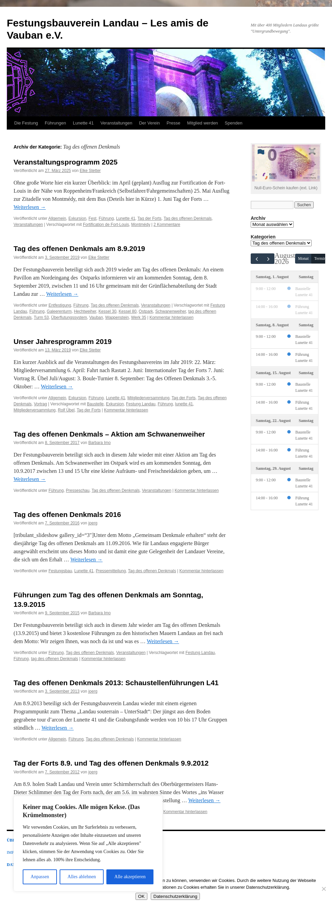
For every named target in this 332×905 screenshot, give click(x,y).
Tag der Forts (150, 218)
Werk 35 (138, 317)
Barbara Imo (99, 442)
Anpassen (39, 876)
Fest (92, 218)
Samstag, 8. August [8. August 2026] (272, 324)
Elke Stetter (90, 170)
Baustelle (95, 404)
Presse (173, 123)
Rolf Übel (66, 410)
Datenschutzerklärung (175, 896)
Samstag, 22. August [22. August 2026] (273, 420)
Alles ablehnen (81, 876)
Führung (106, 218)
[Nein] (323, 888)
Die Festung (26, 123)
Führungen (55, 123)
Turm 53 (41, 317)
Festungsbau (60, 571)
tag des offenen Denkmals (54, 658)
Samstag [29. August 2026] (306, 468)
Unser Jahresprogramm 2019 (62, 341)
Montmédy (140, 224)
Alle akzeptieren (130, 876)
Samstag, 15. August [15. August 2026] (273, 372)
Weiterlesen (30, 207)
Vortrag (40, 404)
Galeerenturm (59, 311)
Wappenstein (117, 317)
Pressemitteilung (111, 571)
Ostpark (146, 311)
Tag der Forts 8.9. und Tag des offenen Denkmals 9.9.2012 (111, 763)
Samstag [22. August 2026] (306, 420)
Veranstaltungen (116, 123)
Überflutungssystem (69, 317)
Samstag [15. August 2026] (306, 372)
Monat (303, 258)
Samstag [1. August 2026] (306, 276)
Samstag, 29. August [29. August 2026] (273, 468)
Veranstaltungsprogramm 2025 (66, 162)
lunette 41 (184, 404)
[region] (88, 843)
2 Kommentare (166, 224)
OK (141, 896)
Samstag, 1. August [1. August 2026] (272, 276)
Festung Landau (140, 404)
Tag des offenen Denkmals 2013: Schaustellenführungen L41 (116, 683)
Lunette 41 (83, 123)
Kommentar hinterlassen (171, 317)
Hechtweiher (85, 311)
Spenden (233, 123)
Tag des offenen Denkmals (188, 218)
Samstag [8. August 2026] (306, 324)
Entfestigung (59, 305)
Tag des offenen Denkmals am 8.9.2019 (79, 248)
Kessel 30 (108, 311)
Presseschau (77, 490)
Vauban (96, 317)
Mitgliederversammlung (148, 398)
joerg (93, 523)
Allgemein (57, 218)
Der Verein (149, 123)
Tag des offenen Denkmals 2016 (67, 514)
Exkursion (77, 218)
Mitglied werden (202, 123)
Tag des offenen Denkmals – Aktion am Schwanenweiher (109, 434)
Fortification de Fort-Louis (106, 224)
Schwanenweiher (170, 311)
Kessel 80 (128, 311)
